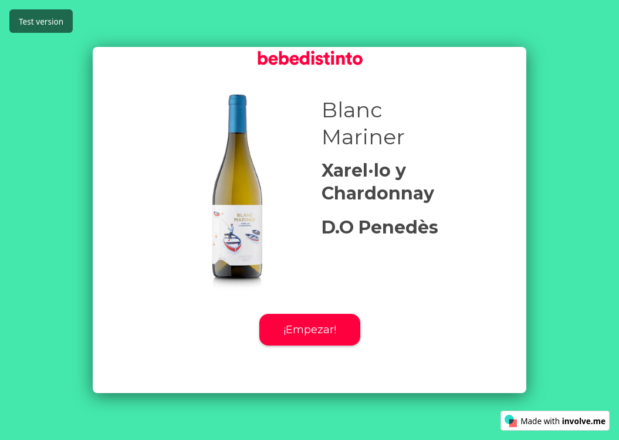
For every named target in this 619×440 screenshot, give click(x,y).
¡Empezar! (309, 329)
